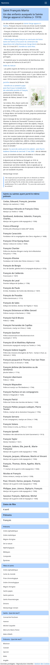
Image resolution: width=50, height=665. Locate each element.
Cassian (6, 648)
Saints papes (8, 591)
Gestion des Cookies (41, 664)
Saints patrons (8, 595)
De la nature (7, 544)
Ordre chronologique (11, 582)
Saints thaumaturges (11, 599)
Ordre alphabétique (10, 531)
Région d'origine (9, 539)
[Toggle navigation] (46, 3)
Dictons (6, 604)
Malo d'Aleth (7, 634)
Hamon (6, 621)
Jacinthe (6, 82)
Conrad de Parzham (10, 617)
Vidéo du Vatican (9, 66)
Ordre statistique (9, 535)
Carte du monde (9, 574)
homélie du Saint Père (27, 46)
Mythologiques (8, 548)
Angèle (5, 660)
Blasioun (6, 643)
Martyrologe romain (10, 608)
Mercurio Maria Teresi (11, 630)
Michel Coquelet (9, 626)
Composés (7, 556)
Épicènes (6, 560)
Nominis (5, 3)
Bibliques (6, 552)
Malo (5, 656)
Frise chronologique (10, 578)
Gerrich (6, 652)
